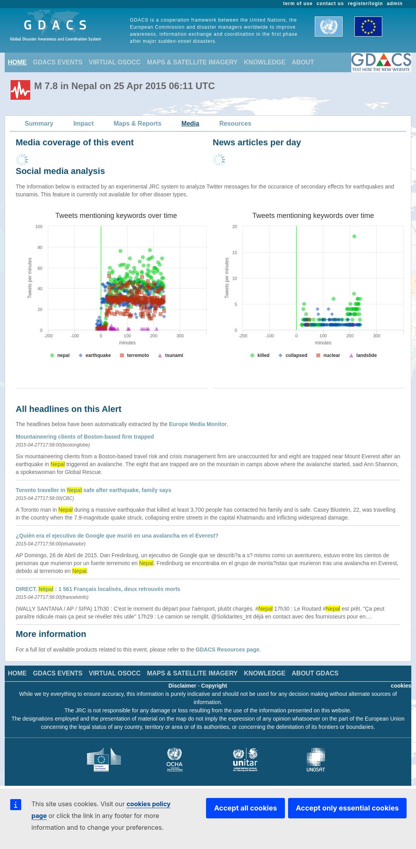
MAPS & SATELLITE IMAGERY (192, 62)
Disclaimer (182, 685)
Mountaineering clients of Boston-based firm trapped (85, 437)
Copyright (214, 685)
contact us (330, 3)
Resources (235, 123)
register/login (365, 3)
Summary (39, 123)
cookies (401, 685)
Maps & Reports (138, 123)
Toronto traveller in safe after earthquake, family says (94, 490)
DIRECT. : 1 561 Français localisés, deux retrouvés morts (98, 589)
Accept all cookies (245, 808)
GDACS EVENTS (57, 62)
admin (395, 3)
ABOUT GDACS (315, 673)
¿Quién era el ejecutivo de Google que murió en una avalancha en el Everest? (117, 535)
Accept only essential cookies (347, 808)
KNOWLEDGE (265, 62)
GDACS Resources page (227, 649)
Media (190, 123)
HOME (17, 62)
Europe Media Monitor (198, 424)
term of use (298, 3)
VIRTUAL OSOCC (114, 62)
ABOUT (303, 62)
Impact (83, 123)
